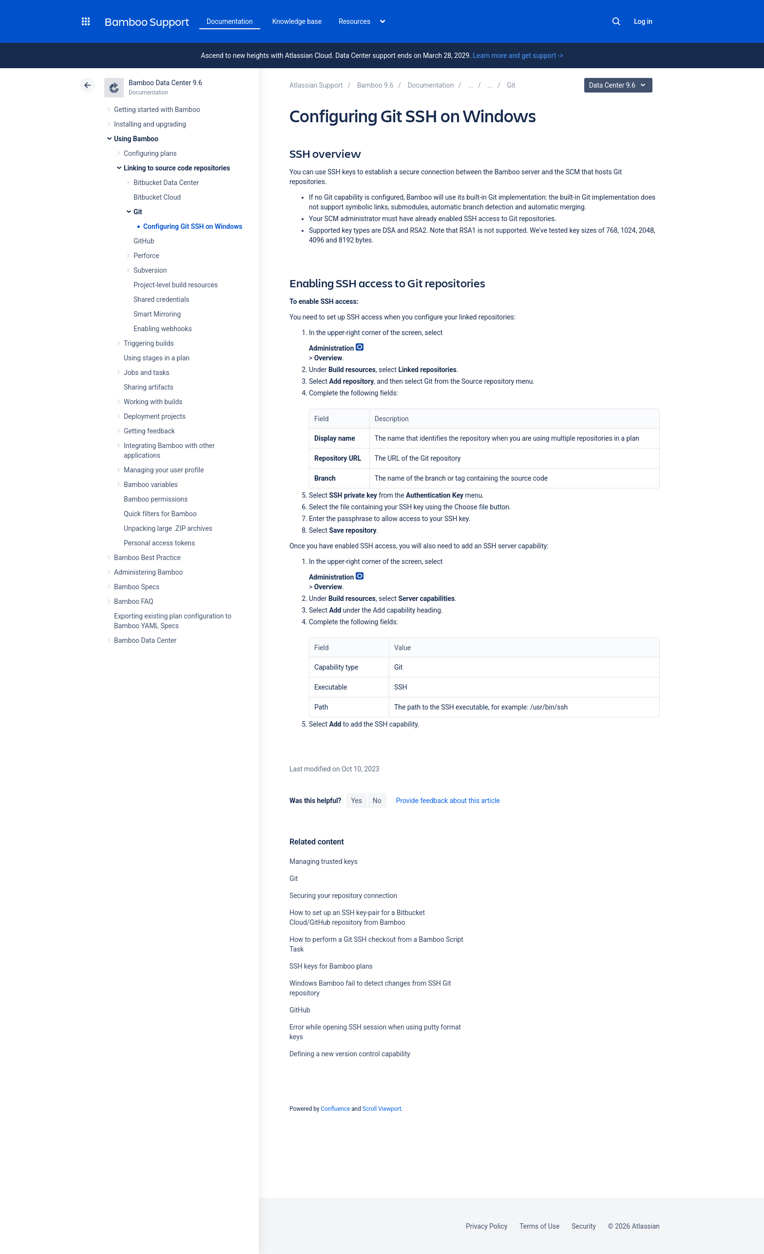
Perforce (146, 256)
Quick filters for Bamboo (160, 514)
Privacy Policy (486, 1226)
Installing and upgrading (150, 124)
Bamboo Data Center (145, 640)
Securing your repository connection (343, 895)
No (377, 801)
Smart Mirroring (157, 314)
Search (616, 21)
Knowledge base (297, 21)
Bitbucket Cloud (157, 197)
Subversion (150, 270)
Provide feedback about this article (448, 801)
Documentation (230, 21)
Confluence (335, 1108)
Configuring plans (150, 153)
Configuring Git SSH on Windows (192, 226)
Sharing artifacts (148, 387)
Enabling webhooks (163, 329)
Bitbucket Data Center (166, 183)
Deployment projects (155, 416)
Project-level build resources (176, 285)
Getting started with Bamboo (157, 109)
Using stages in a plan (157, 358)
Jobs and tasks (147, 372)
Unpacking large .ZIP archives (168, 528)
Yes (356, 801)
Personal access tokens (159, 543)
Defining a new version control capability (349, 1054)
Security (584, 1226)
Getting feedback (149, 431)
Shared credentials (161, 299)
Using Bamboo (136, 139)
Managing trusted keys (323, 861)
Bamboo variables (151, 484)
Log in (643, 21)
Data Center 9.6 (619, 85)
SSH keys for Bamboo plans (331, 966)
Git (138, 212)
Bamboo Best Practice (147, 557)
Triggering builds (149, 343)
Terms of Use (539, 1226)
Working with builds (153, 402)
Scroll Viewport (382, 1108)
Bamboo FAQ (133, 601)
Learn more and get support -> (518, 55)
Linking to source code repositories (177, 168)
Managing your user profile (164, 470)
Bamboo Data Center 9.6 (165, 83)
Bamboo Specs (136, 587)
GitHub (144, 241)
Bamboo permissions (156, 499)
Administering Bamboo (148, 572)
